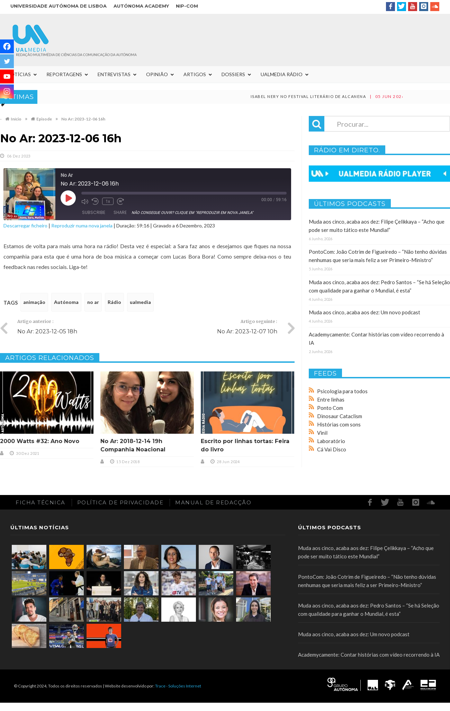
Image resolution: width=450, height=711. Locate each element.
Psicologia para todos (342, 391)
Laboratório (331, 441)
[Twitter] (7, 61)
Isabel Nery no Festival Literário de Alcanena (343, 96)
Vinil (322, 433)
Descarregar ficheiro (25, 225)
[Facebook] (7, 46)
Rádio (114, 302)
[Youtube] (7, 76)
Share (120, 212)
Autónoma (66, 302)
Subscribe (93, 212)
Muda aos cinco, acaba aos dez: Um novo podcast (364, 312)
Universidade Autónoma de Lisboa (58, 6)
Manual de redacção (213, 502)
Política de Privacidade (120, 502)
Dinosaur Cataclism (339, 416)
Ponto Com (330, 408)
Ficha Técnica (40, 502)
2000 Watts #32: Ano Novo (39, 441)
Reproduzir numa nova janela (81, 225)
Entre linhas (330, 399)
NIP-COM (187, 6)
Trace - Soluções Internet (178, 685)
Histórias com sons (339, 424)
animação (34, 302)
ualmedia (140, 302)
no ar (93, 302)
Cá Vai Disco (331, 449)
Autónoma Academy (141, 6)
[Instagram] (7, 91)
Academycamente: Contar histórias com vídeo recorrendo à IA (369, 654)
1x (108, 201)
